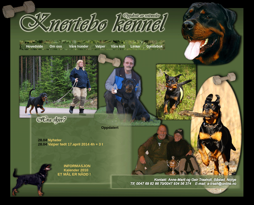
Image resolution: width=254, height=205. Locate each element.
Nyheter (55, 140)
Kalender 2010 (76, 170)
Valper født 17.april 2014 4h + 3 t (75, 144)
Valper (100, 46)
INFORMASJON (77, 166)
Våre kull (118, 46)
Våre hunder (78, 46)
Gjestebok (155, 46)
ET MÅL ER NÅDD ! (74, 174)
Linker (135, 46)
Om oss (56, 46)
